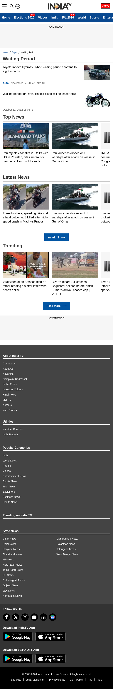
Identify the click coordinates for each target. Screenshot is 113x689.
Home (6, 17)
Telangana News (66, 549)
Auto (6, 83)
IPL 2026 (68, 17)
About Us (8, 368)
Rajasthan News (66, 543)
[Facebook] (6, 617)
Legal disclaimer (35, 679)
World (82, 17)
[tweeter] (15, 617)
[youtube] (34, 617)
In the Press (10, 384)
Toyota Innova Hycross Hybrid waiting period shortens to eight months (40, 69)
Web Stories (10, 410)
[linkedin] (43, 617)
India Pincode (10, 434)
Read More (56, 306)
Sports (94, 17)
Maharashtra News (67, 538)
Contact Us (9, 363)
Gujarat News (10, 585)
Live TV (7, 399)
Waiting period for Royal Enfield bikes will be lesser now (39, 93)
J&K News (9, 590)
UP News (8, 575)
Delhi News (9, 543)
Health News (10, 502)
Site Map (16, 679)
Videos (43, 17)
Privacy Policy (57, 679)
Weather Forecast (13, 429)
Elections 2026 (24, 17)
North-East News (12, 564)
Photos (7, 465)
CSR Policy (76, 679)
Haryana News (11, 549)
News (5, 52)
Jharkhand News (12, 554)
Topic (14, 52)
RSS (99, 679)
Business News (12, 496)
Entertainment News (14, 476)
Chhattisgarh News (14, 580)
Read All (56, 237)
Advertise (8, 373)
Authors (7, 405)
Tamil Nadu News (13, 569)
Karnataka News (12, 595)
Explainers (9, 491)
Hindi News (9, 394)
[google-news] (52, 617)
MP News (8, 559)
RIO (89, 679)
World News (10, 460)
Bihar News (9, 538)
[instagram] (25, 617)
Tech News (9, 486)
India (54, 17)
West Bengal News (67, 554)
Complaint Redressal (15, 379)
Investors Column (13, 389)
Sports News (10, 481)
